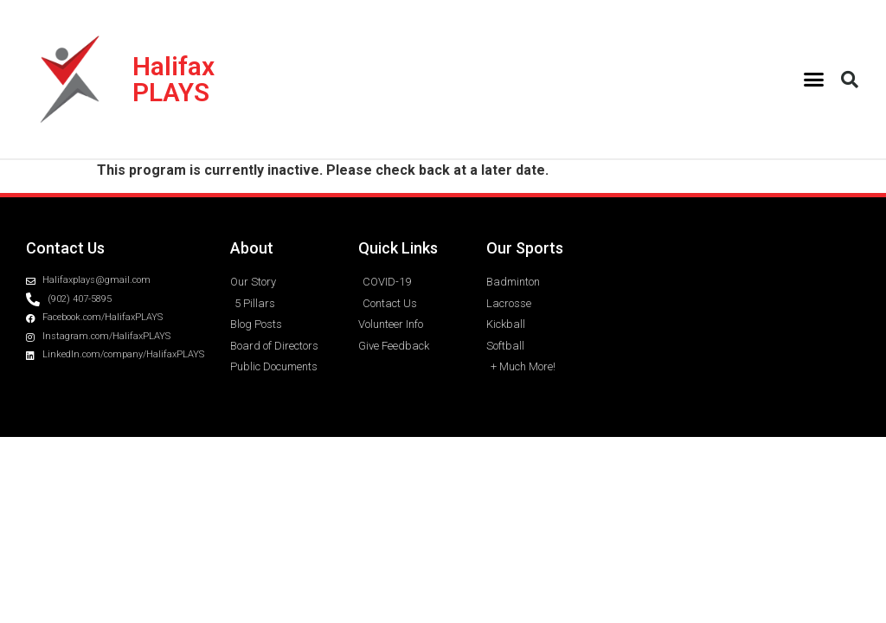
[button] (814, 79)
